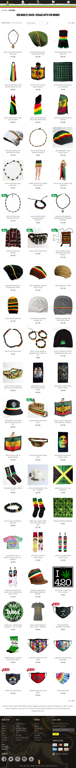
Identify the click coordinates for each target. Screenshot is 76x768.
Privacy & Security (38, 733)
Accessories (4, 737)
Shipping (18, 726)
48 (17, 23)
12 (11, 23)
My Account (5, 747)
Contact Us (19, 740)
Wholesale (36, 726)
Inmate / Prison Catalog (22, 737)
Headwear (4, 730)
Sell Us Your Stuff (38, 728)
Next (72, 23)
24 (14, 23)
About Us (36, 724)
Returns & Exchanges (21, 730)
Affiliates (36, 730)
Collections (4, 740)
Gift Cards (18, 735)
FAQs (17, 733)
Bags (3, 733)
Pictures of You (38, 737)
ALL (20, 23)
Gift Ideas (4, 10)
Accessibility (37, 735)
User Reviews (37, 740)
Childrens (4, 728)
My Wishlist (5, 749)
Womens (4, 726)
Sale (2, 742)
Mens (3, 724)
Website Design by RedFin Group (49, 766)
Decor (3, 735)
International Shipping (21, 728)
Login (3, 744)
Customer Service (20, 724)
